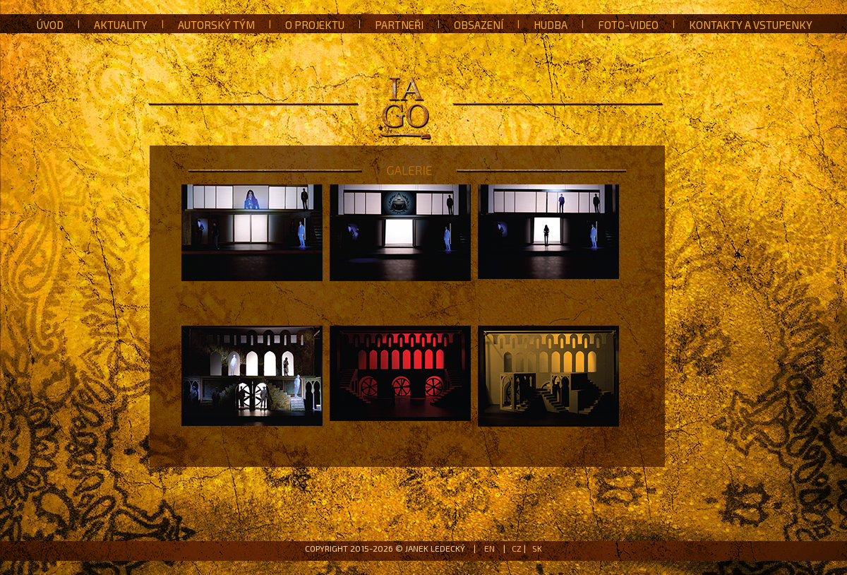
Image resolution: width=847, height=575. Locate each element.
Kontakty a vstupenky (750, 24)
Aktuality (121, 24)
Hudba (550, 24)
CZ (517, 548)
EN (489, 548)
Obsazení (478, 24)
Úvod (50, 24)
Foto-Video (628, 24)
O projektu (314, 24)
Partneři (399, 24)
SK (537, 548)
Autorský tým (216, 24)
